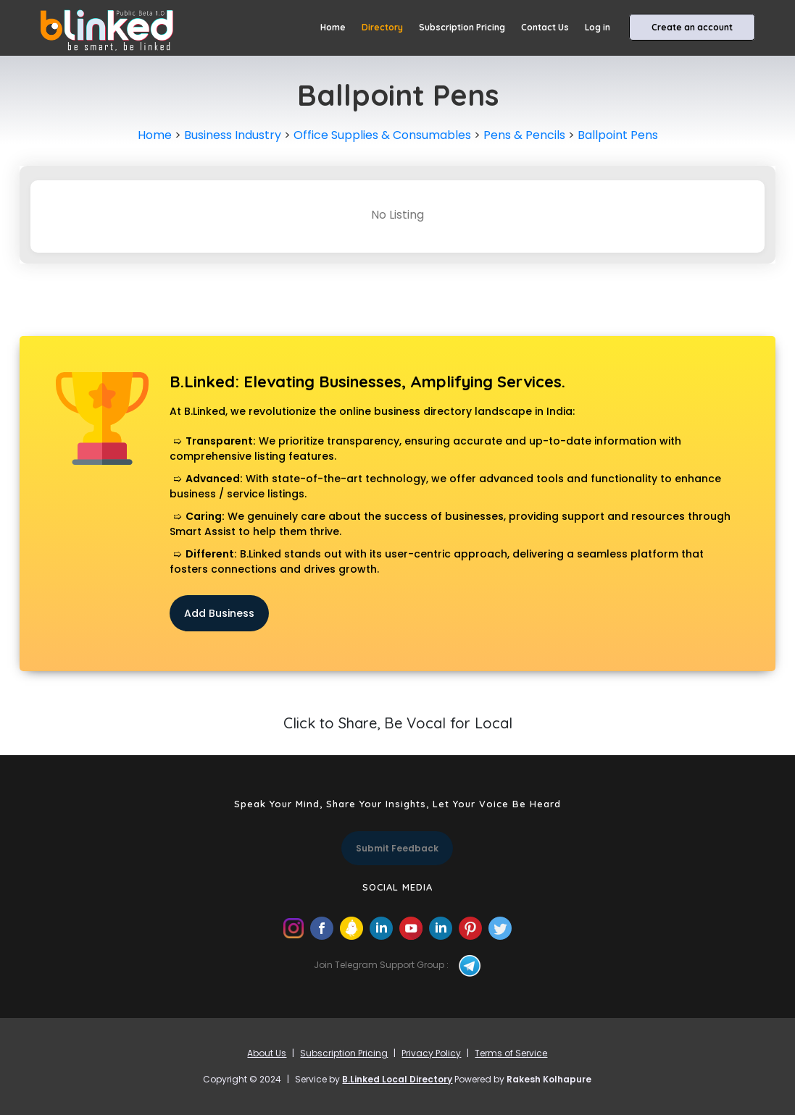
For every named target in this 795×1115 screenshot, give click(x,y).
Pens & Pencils (524, 135)
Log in (597, 27)
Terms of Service (511, 1053)
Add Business (219, 613)
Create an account (692, 27)
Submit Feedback (397, 848)
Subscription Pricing (462, 27)
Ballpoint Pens (618, 135)
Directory (382, 27)
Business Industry (232, 135)
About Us (266, 1053)
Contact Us (545, 27)
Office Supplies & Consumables (382, 135)
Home (333, 27)
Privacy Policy (431, 1053)
